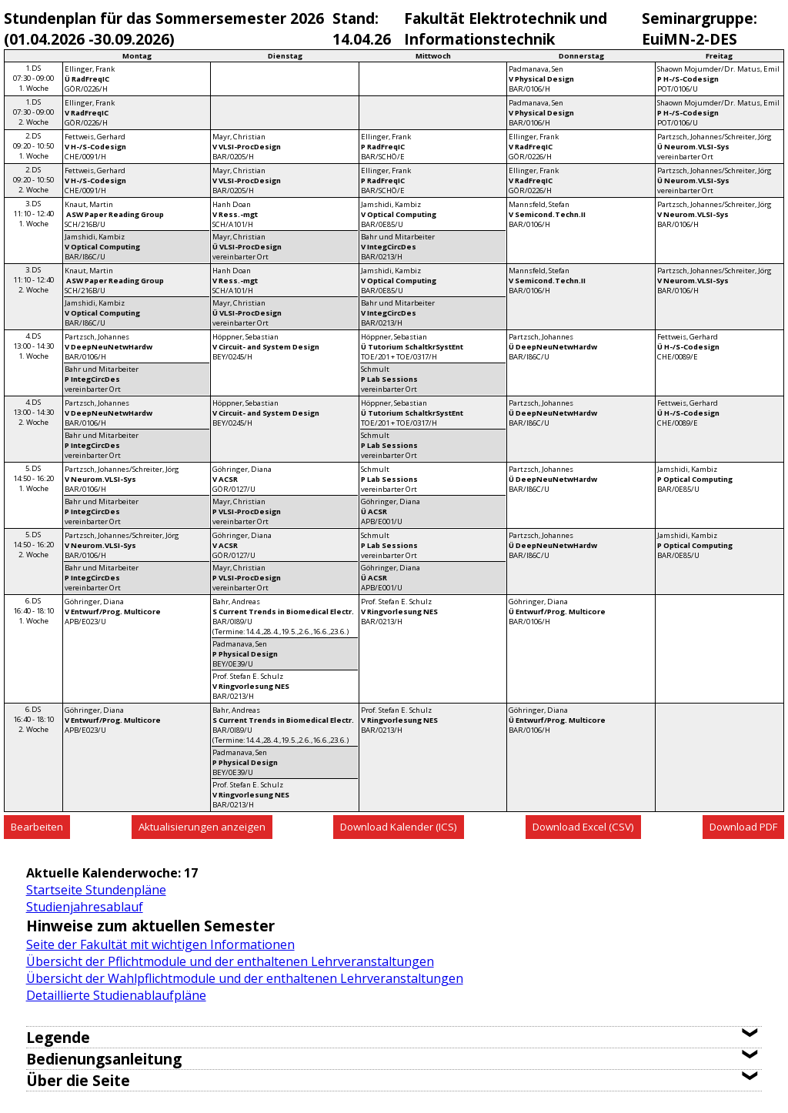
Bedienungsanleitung (104, 1058)
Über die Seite (78, 1080)
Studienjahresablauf (84, 906)
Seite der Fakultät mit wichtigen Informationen (160, 944)
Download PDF (743, 827)
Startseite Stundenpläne (96, 889)
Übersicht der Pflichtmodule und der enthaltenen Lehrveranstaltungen (230, 961)
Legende (58, 1037)
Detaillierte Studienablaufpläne (116, 995)
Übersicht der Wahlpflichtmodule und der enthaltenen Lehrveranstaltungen (244, 978)
